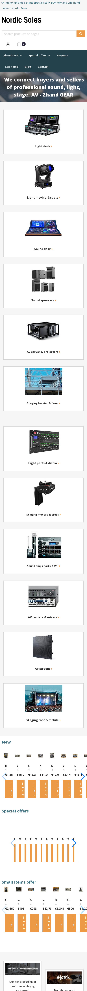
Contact (43, 66)
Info (12, 790)
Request (62, 55)
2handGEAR (10, 55)
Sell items (11, 66)
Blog (28, 66)
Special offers (38, 55)
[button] (82, 777)
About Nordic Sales (15, 8)
